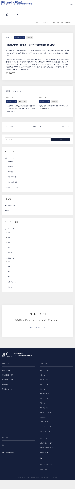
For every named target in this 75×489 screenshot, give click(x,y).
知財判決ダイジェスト (12, 189)
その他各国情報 (13, 183)
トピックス (44, 22)
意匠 (9, 244)
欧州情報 (29, 37)
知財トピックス (19, 37)
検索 (60, 139)
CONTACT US (35, 336)
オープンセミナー (10, 235)
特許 (9, 239)
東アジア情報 (12, 178)
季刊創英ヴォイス (10, 209)
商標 (9, 250)
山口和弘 (12, 73)
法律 (9, 255)
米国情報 (10, 168)
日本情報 (10, 163)
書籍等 (7, 215)
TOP (36, 22)
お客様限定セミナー (11, 266)
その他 (10, 260)
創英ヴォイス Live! (14, 291)
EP (7, 73)
